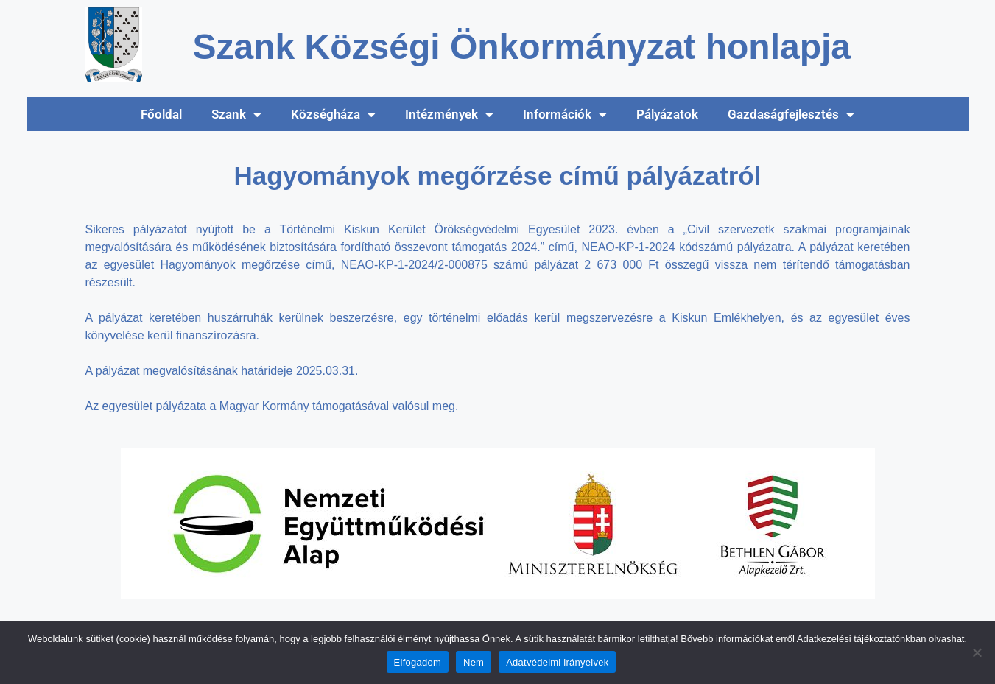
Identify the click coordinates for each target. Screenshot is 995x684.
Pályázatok (667, 114)
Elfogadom (417, 662)
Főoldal (161, 114)
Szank (236, 114)
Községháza (333, 114)
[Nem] (976, 652)
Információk (565, 114)
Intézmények (449, 114)
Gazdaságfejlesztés (791, 114)
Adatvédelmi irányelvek (557, 662)
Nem (473, 662)
